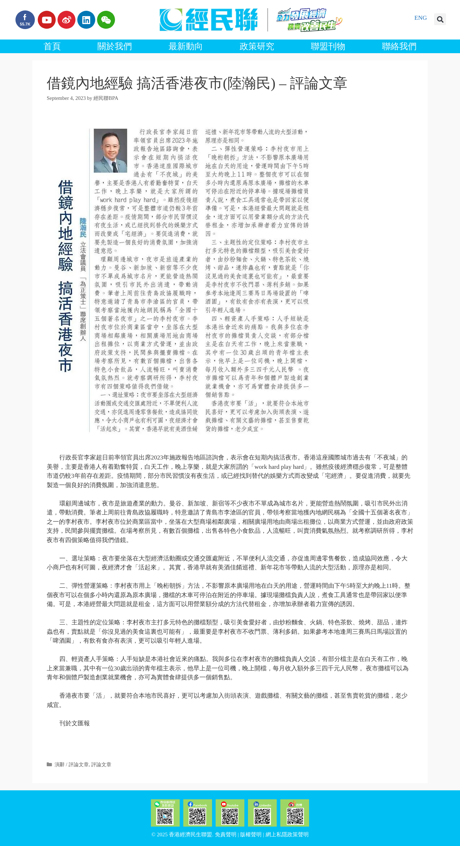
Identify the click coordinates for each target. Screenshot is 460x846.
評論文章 (101, 764)
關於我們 (114, 46)
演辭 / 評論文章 (72, 764)
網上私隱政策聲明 (287, 834)
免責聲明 (225, 834)
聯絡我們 (399, 46)
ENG (420, 17)
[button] (440, 19)
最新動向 (186, 46)
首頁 (52, 46)
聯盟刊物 (328, 46)
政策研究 (257, 46)
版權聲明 (251, 834)
